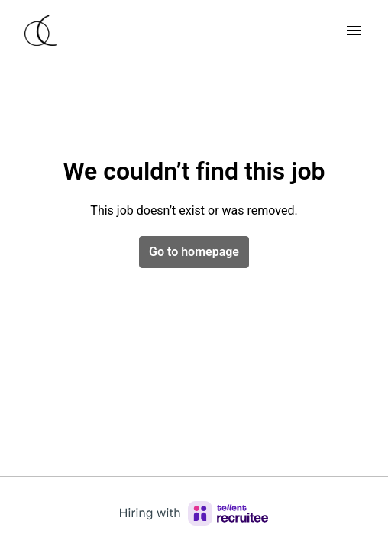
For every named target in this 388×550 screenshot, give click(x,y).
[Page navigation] (354, 30)
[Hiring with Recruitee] (194, 513)
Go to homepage (194, 251)
